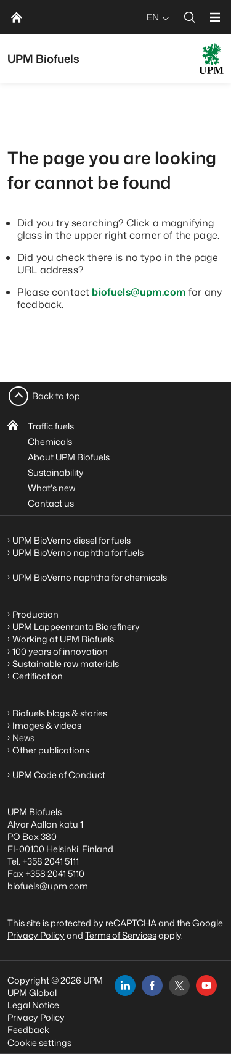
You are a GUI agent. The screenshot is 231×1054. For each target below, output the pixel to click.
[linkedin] (125, 985)
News (23, 737)
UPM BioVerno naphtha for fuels (78, 552)
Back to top (56, 395)
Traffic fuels (51, 426)
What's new (51, 487)
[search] (189, 17)
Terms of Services (120, 935)
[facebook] (152, 985)
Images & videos (46, 725)
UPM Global (32, 992)
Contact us (51, 503)
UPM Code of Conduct (58, 774)
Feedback (28, 1029)
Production (35, 614)
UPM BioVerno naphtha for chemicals (89, 577)
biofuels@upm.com (139, 292)
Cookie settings (39, 1042)
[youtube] (206, 985)
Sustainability (56, 472)
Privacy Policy (36, 1017)
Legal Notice (33, 1004)
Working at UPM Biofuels (63, 639)
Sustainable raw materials (65, 663)
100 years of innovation (60, 651)
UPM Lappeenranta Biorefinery (76, 626)
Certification (37, 676)
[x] (179, 985)
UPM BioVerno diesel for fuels (71, 540)
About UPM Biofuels (69, 456)
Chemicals (50, 441)
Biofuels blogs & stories (59, 713)
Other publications (50, 750)
